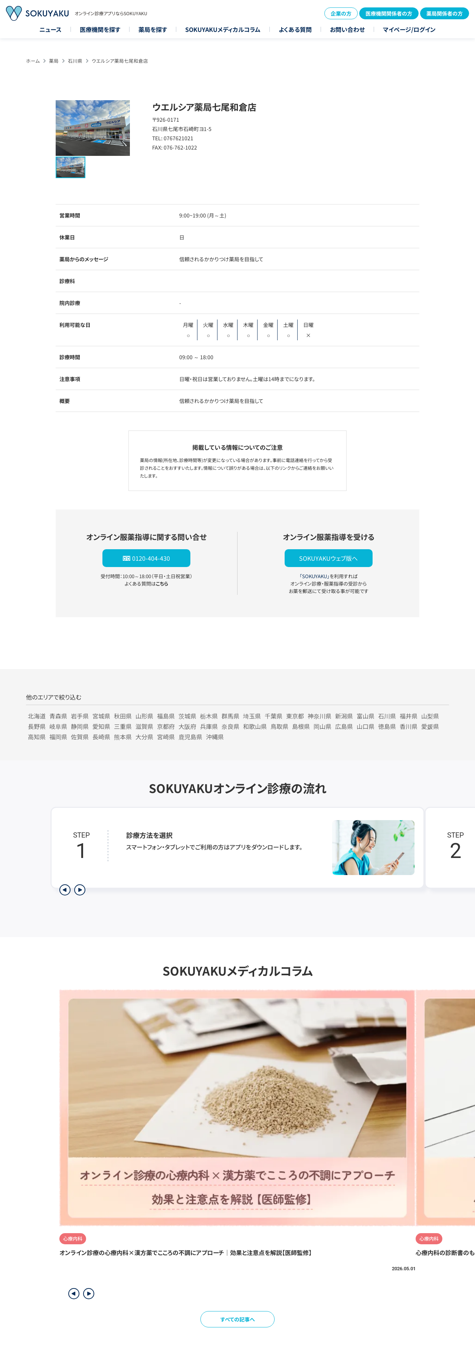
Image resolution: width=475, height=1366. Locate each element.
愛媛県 (430, 726)
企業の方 (341, 13)
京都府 (166, 726)
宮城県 (101, 715)
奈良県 (230, 726)
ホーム (33, 60)
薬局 (54, 60)
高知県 (37, 736)
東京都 (295, 715)
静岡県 (80, 726)
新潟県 (344, 715)
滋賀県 (144, 726)
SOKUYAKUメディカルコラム (223, 29)
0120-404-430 (151, 558)
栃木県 (209, 715)
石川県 (75, 60)
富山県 (365, 715)
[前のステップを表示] (65, 889)
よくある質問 (295, 29)
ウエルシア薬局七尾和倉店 (120, 60)
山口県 (365, 726)
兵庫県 (209, 726)
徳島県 (387, 726)
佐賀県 (80, 736)
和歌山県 (255, 726)
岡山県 (322, 726)
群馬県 (230, 715)
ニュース (50, 29)
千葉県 (273, 715)
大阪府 (187, 726)
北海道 (37, 715)
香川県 (408, 726)
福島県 (166, 715)
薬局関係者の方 (444, 13)
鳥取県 (279, 726)
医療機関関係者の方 (389, 13)
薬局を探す (152, 29)
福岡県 (58, 736)
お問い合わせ (347, 29)
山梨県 (430, 715)
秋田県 (123, 715)
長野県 (37, 726)
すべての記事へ (237, 1319)
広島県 (344, 726)
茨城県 (187, 715)
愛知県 (101, 726)
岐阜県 (58, 726)
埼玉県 (252, 715)
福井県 (408, 715)
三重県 (123, 726)
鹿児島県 (190, 736)
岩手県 (80, 715)
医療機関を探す (100, 29)
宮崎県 (166, 736)
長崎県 (101, 736)
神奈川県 (319, 715)
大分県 (144, 736)
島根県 (301, 726)
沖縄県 (215, 736)
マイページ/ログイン (409, 29)
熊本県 (123, 736)
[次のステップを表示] (79, 889)
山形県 (144, 715)
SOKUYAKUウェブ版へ (328, 558)
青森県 (58, 715)
